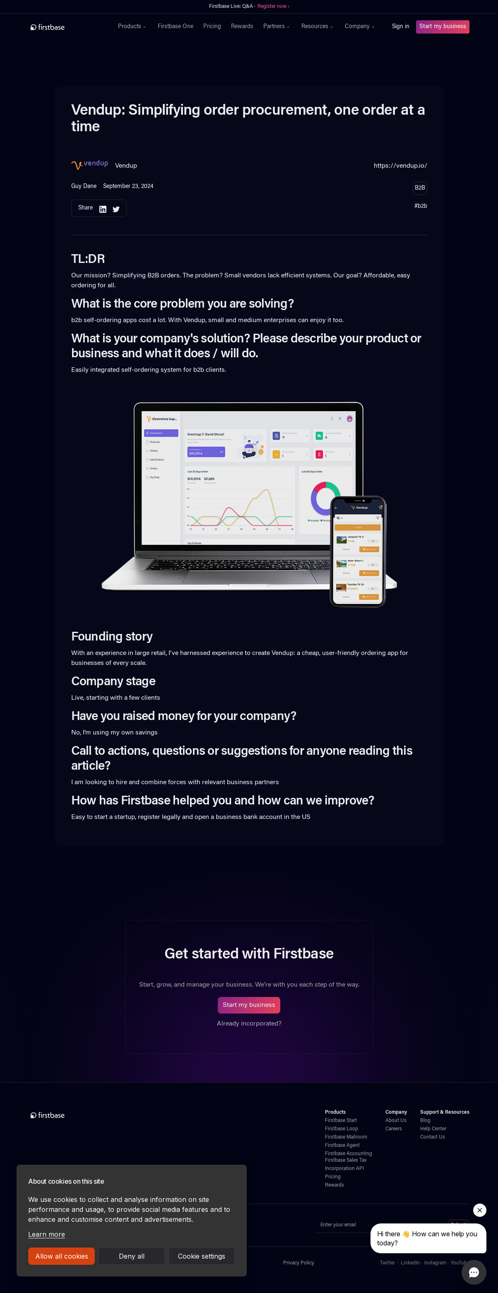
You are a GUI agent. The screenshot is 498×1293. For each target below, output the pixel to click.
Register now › (273, 6)
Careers (393, 1129)
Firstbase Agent (342, 1145)
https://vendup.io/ (400, 166)
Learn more (46, 1234)
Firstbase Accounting (348, 1153)
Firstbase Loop (341, 1129)
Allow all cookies (61, 1256)
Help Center (433, 1129)
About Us (396, 1120)
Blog (425, 1120)
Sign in (400, 27)
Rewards (242, 27)
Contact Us (432, 1137)
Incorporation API (344, 1168)
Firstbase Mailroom (346, 1137)
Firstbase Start (341, 1120)
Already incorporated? (249, 1024)
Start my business (442, 27)
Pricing (212, 27)
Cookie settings (201, 1256)
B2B (420, 188)
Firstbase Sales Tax (345, 1160)
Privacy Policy (298, 1263)
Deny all (131, 1256)
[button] (133, 27)
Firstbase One (175, 27)
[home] (65, 27)
